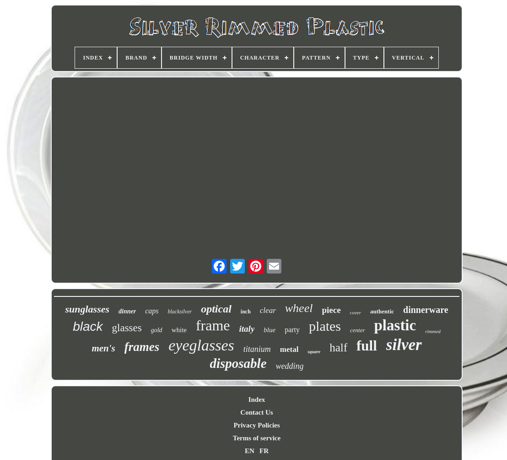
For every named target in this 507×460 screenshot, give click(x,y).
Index (256, 399)
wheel (299, 308)
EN (249, 451)
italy (247, 329)
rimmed (433, 331)
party (292, 330)
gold (156, 330)
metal (289, 349)
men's (103, 348)
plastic (395, 325)
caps (151, 311)
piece (331, 310)
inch (246, 311)
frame (213, 325)
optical (216, 309)
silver (404, 345)
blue (269, 330)
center (357, 330)
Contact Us (256, 412)
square (313, 351)
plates (325, 326)
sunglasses (87, 309)
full (366, 346)
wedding (290, 366)
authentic (382, 311)
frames (142, 347)
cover (355, 312)
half (338, 347)
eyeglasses (201, 345)
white (179, 330)
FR (264, 451)
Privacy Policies (256, 425)
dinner (127, 311)
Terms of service (256, 438)
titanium (257, 349)
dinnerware (425, 310)
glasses (127, 328)
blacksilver (180, 311)
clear (268, 310)
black (87, 326)
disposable (238, 363)
